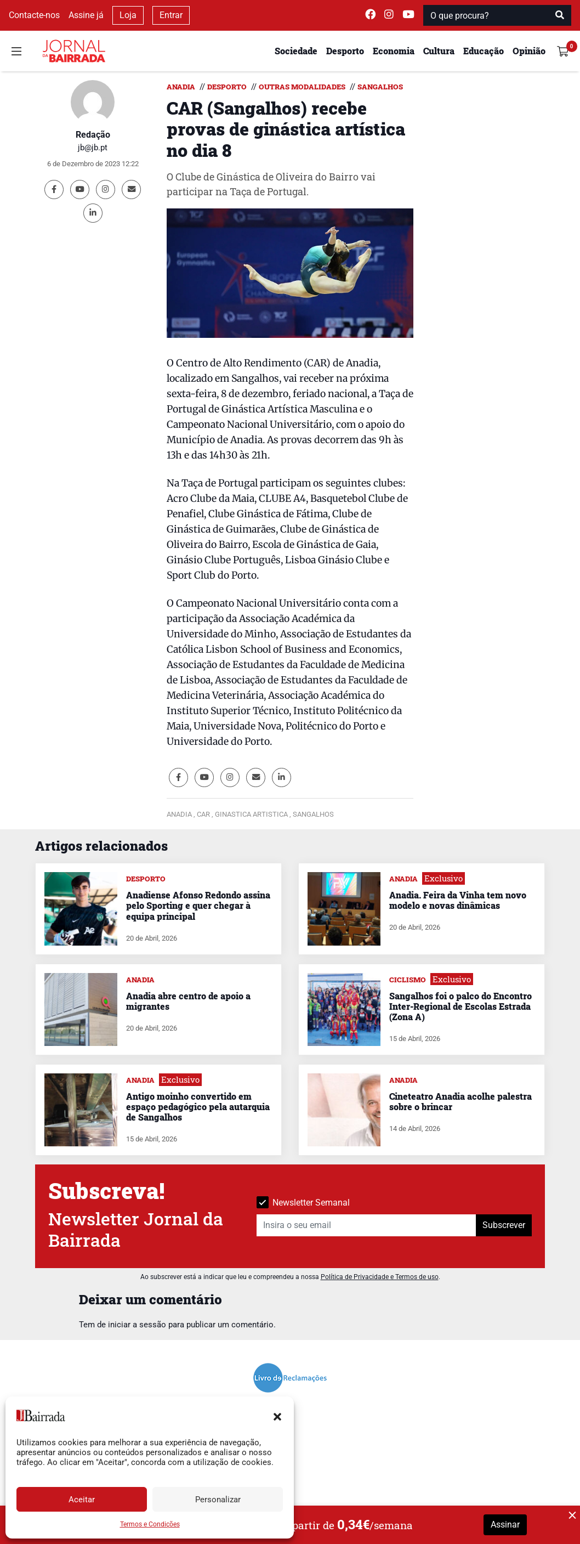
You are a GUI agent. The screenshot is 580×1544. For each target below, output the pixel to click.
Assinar (505, 1524)
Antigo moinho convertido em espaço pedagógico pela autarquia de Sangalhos (198, 1106)
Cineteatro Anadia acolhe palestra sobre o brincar (460, 1101)
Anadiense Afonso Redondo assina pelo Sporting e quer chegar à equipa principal (198, 905)
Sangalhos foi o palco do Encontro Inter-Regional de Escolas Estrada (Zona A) (460, 1006)
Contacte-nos (34, 15)
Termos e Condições (150, 1524)
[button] (277, 1415)
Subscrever (503, 1225)
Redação (93, 134)
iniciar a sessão (137, 1325)
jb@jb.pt (92, 147)
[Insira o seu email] (366, 1225)
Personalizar (218, 1500)
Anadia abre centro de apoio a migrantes (188, 1001)
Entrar (171, 15)
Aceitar (82, 1500)
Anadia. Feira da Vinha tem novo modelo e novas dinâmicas (457, 900)
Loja (128, 15)
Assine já (86, 15)
